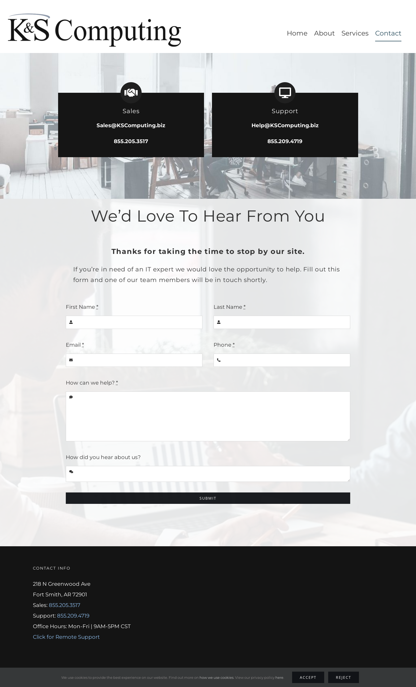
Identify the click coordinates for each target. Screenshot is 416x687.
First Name (82, 307)
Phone (224, 345)
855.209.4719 (284, 141)
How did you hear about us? (103, 457)
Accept (308, 677)
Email (75, 345)
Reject (343, 677)
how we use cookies (216, 677)
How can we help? (92, 383)
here (279, 677)
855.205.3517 (131, 141)
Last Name (230, 307)
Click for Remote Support (66, 637)
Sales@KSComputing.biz (131, 125)
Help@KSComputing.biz (285, 125)
